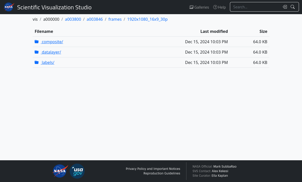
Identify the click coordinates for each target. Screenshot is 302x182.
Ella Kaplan (220, 176)
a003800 (73, 19)
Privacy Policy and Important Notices (153, 169)
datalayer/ (48, 52)
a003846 (95, 19)
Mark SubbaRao (224, 167)
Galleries (199, 7)
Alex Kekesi (220, 171)
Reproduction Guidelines (161, 173)
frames (114, 19)
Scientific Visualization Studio (54, 7)
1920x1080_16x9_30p (147, 19)
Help (219, 7)
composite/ (49, 41)
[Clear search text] (284, 7)
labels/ (44, 62)
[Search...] (255, 7)
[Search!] (293, 7)
